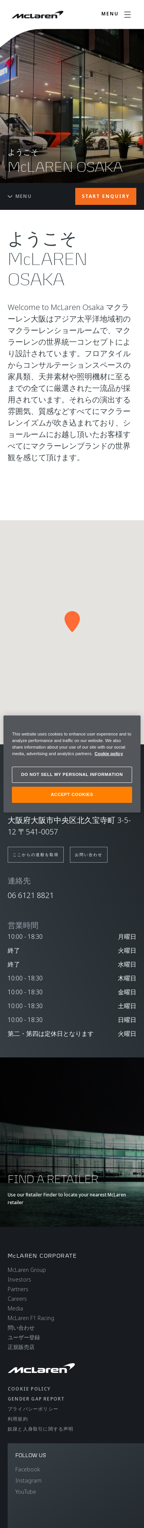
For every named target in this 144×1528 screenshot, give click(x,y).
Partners (18, 1289)
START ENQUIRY (106, 196)
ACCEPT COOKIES (72, 794)
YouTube (25, 1491)
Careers (17, 1298)
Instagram (28, 1480)
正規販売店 (21, 1346)
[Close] (129, 724)
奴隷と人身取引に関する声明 (41, 1429)
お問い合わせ (89, 854)
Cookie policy (29, 1389)
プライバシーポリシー (33, 1409)
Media (15, 1308)
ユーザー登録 (24, 1337)
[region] (71, 764)
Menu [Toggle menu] (19, 196)
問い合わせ (21, 1327)
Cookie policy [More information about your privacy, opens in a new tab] (108, 753)
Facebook (27, 1469)
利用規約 (18, 1419)
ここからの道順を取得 (36, 854)
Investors (19, 1279)
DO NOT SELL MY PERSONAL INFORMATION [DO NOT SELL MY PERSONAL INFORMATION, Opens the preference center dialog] (72, 774)
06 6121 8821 (31, 895)
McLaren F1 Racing (31, 1318)
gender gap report (36, 1399)
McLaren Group (27, 1269)
